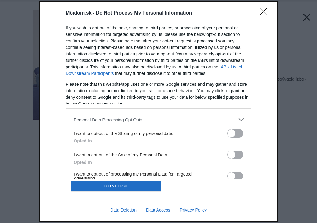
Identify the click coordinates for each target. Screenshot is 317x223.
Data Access (158, 210)
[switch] (235, 133)
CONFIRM (116, 186)
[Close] (265, 13)
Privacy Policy (193, 210)
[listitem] (158, 119)
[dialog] (158, 111)
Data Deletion (123, 210)
